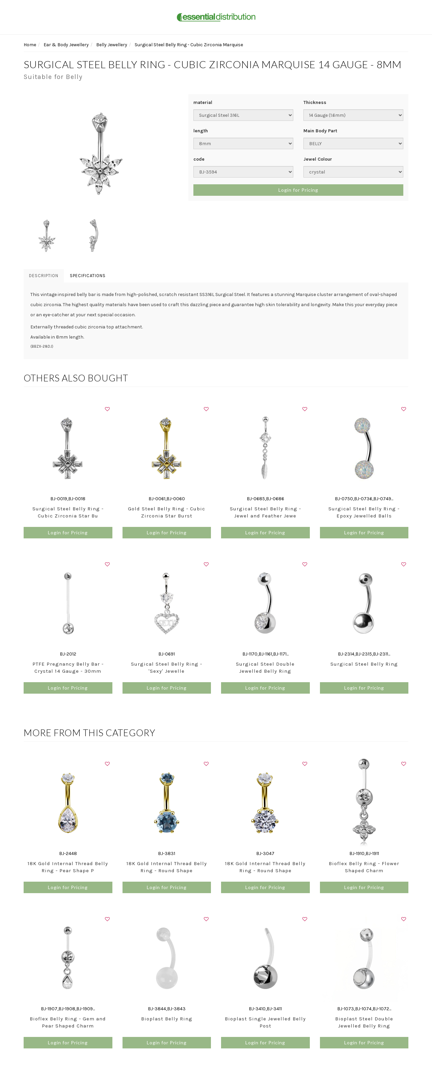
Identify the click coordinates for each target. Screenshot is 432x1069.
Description (43, 275)
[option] (101, 153)
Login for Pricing (298, 190)
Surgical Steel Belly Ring (364, 664)
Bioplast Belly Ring (166, 1019)
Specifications (88, 275)
